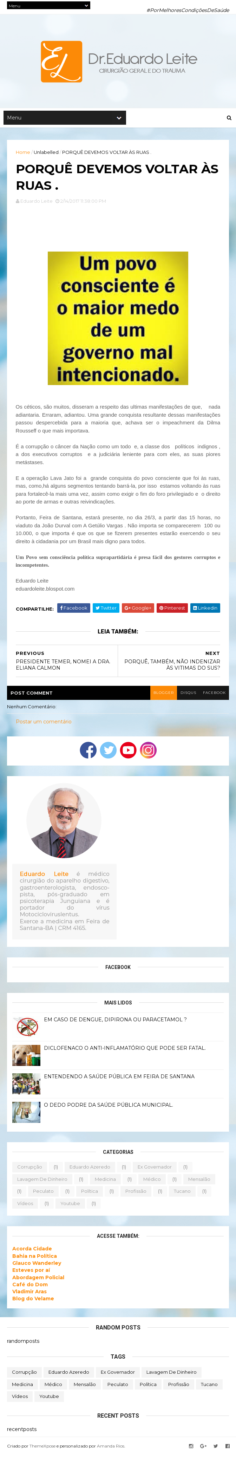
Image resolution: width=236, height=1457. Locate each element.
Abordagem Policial (38, 1279)
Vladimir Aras (29, 1293)
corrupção (29, 1168)
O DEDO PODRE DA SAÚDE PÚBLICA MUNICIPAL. (108, 1106)
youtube (70, 1205)
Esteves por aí (31, 1272)
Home (23, 153)
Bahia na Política (34, 1257)
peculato (43, 1193)
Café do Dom (30, 1286)
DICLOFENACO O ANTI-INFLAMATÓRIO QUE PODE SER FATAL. (125, 1049)
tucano (182, 1193)
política (89, 1193)
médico (152, 1180)
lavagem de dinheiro (42, 1180)
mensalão (199, 1180)
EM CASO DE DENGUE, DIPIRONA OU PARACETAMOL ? (115, 1021)
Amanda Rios (110, 1447)
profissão (135, 1193)
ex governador (155, 1168)
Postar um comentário (44, 723)
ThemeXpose (42, 1447)
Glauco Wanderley (36, 1264)
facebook (214, 694)
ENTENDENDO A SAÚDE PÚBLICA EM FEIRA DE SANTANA (119, 1078)
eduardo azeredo (90, 1168)
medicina (105, 1180)
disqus (188, 694)
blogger (162, 694)
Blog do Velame (33, 1300)
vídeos (25, 1205)
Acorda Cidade (32, 1250)
